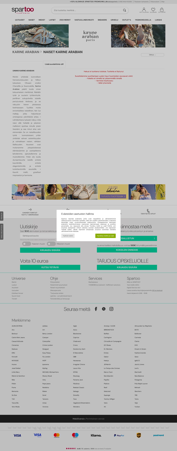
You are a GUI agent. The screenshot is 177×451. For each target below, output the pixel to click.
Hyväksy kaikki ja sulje (105, 236)
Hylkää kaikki (68, 236)
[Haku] (124, 10)
